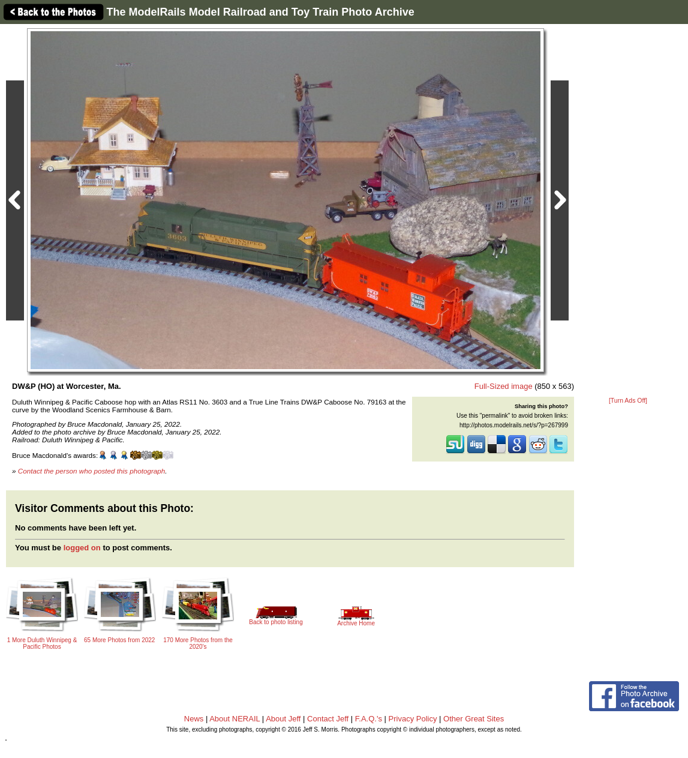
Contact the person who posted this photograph (92, 471)
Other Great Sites (473, 718)
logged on (82, 547)
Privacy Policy (413, 718)
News (194, 718)
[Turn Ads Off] (628, 400)
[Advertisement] (628, 211)
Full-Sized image (503, 386)
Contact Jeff (327, 718)
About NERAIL (234, 718)
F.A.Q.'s (368, 718)
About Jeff (283, 718)
